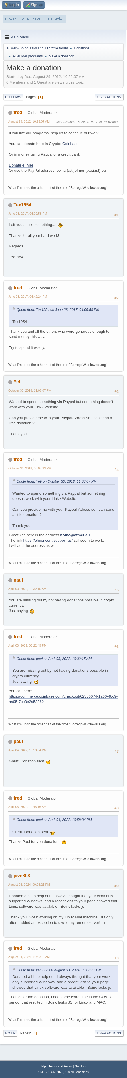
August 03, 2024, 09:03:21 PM (29, 884)
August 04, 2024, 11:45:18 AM (29, 957)
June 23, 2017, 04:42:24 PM (27, 296)
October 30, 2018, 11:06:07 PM (29, 390)
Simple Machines (77, 1072)
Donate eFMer (21, 165)
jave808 (21, 875)
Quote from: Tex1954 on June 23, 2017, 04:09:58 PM (58, 310)
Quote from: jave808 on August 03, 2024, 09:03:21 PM (59, 970)
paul (18, 580)
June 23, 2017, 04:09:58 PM (27, 213)
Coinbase (70, 144)
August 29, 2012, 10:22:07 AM (29, 121)
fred (17, 112)
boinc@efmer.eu (75, 535)
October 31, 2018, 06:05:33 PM (29, 468)
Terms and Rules (60, 1066)
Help (42, 1066)
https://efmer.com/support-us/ (48, 540)
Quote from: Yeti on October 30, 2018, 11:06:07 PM (56, 481)
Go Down (13, 97)
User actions (109, 97)
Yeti (17, 381)
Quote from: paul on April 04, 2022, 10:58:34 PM (54, 820)
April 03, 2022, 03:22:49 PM (27, 645)
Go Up (10, 1033)
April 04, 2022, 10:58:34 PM (27, 750)
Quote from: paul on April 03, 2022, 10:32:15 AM (54, 659)
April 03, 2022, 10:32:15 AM (27, 589)
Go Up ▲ (81, 1066)
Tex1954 (22, 204)
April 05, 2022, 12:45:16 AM (27, 806)
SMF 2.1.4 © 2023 (51, 1072)
